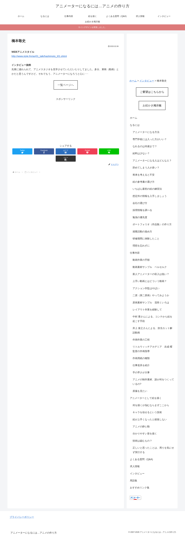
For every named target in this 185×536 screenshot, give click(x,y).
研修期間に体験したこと (146, 238)
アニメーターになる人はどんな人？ (152, 160)
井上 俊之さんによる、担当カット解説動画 (152, 330)
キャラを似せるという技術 (147, 412)
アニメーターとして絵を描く (146, 398)
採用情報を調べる (142, 210)
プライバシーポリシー (22, 517)
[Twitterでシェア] (20, 151)
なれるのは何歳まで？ (145, 146)
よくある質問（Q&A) (141, 459)
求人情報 (135, 466)
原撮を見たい (140, 391)
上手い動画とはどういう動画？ (150, 281)
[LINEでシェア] (92, 151)
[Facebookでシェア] (38, 151)
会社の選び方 (140, 203)
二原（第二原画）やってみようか (151, 295)
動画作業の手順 (141, 260)
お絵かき (152, 105)
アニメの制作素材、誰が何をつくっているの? (153, 381)
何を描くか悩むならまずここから (151, 405)
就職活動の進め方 (142, 231)
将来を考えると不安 (144, 174)
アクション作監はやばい (146, 288)
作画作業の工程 (141, 339)
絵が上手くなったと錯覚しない (150, 419)
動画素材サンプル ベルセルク (150, 267)
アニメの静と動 (141, 426)
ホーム (133, 118)
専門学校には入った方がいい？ (150, 139)
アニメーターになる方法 (146, 132)
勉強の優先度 (140, 217)
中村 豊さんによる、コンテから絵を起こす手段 (152, 318)
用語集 (133, 480)
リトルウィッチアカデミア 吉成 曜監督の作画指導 (152, 348)
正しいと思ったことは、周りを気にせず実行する (153, 449)
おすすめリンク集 (139, 487)
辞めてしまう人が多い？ (146, 167)
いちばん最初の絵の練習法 (147, 189)
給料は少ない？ (141, 153)
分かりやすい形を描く (145, 433)
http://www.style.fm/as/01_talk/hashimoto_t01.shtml (39, 56)
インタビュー (137, 473)
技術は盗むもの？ (142, 440)
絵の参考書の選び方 (144, 181)
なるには (135, 125)
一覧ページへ (66, 84)
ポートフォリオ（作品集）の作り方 (152, 224)
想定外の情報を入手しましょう (150, 196)
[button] (110, 151)
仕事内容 (135, 252)
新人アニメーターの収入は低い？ (151, 274)
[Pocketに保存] (74, 151)
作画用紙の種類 (141, 358)
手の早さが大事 (141, 372)
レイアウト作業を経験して (147, 309)
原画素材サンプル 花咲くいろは (151, 302)
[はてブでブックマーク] (56, 151)
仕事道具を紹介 (141, 365)
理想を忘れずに (141, 245)
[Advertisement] (66, 120)
